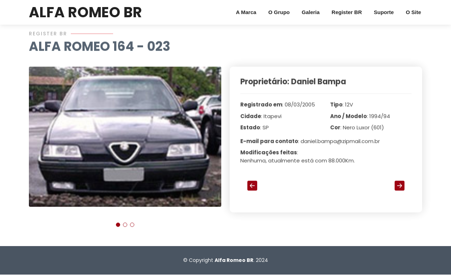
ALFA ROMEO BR (85, 12)
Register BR (347, 12)
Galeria (311, 12)
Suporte (384, 12)
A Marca (246, 12)
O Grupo (279, 12)
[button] (118, 228)
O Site (413, 12)
